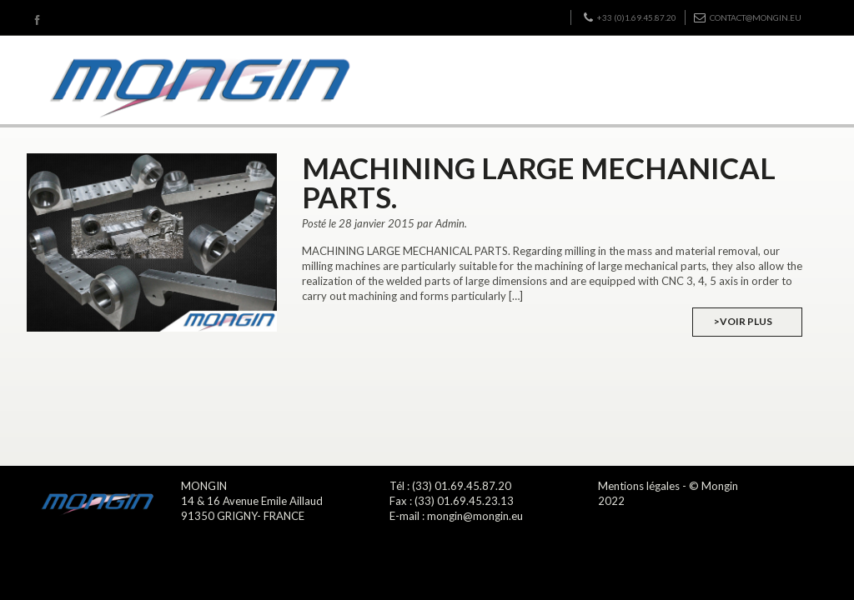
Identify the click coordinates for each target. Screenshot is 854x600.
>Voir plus (743, 321)
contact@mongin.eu (747, 17)
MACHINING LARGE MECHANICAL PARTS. (539, 182)
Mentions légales (639, 485)
